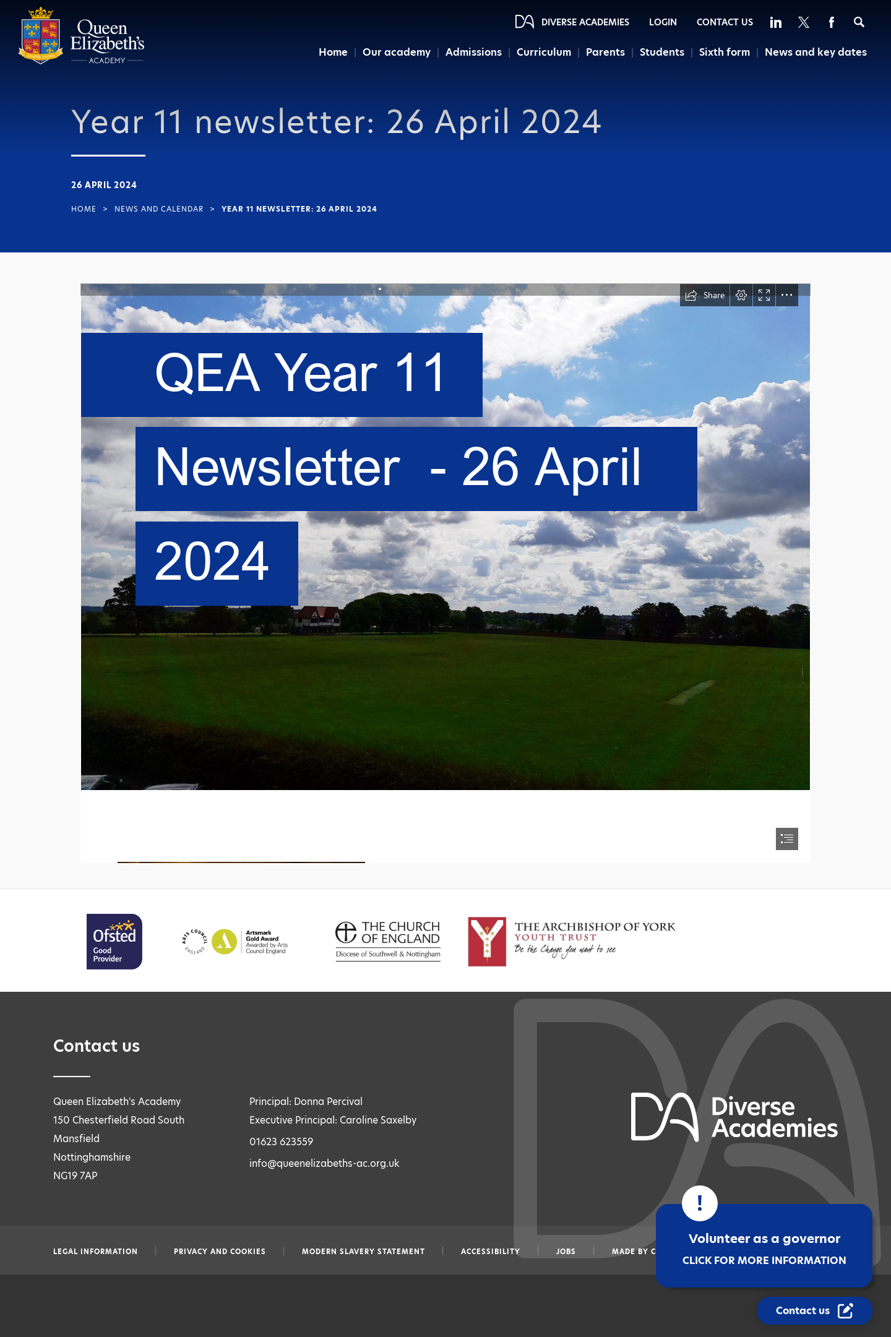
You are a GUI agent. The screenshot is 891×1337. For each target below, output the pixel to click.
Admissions (474, 52)
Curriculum (544, 52)
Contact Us (725, 22)
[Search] (859, 22)
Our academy (397, 52)
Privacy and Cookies (220, 1252)
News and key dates (816, 52)
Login (663, 22)
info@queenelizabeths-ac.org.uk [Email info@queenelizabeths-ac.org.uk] (324, 1163)
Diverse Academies (585, 22)
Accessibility (490, 1252)
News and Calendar (159, 209)
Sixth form (724, 52)
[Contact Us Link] (814, 1311)
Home (333, 52)
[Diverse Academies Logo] (81, 61)
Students (662, 52)
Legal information (95, 1252)
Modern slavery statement (363, 1252)
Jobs (566, 1252)
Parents (605, 52)
